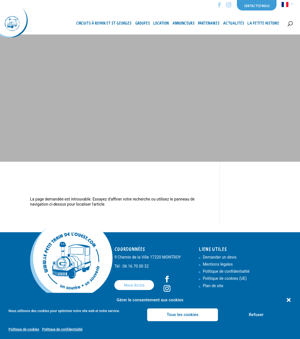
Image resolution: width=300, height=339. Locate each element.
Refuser (256, 314)
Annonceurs (183, 23)
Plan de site (213, 285)
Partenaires (208, 23)
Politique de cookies (23, 329)
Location (161, 23)
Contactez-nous (256, 6)
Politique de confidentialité (62, 329)
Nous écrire (134, 285)
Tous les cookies (182, 314)
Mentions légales (218, 264)
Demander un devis (219, 257)
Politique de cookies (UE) (225, 278)
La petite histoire (263, 23)
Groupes (142, 23)
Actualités (233, 23)
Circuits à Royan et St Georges (103, 23)
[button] (289, 300)
